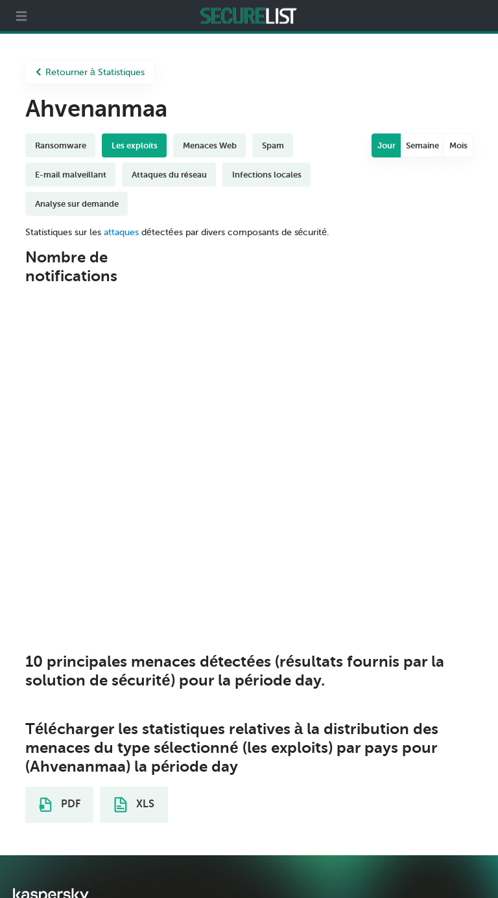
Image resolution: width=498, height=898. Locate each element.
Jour (386, 145)
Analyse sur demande (77, 204)
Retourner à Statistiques (90, 72)
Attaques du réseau (169, 174)
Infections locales (267, 174)
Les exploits (135, 145)
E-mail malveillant (70, 174)
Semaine (422, 145)
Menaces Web (210, 145)
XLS (134, 805)
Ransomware (60, 145)
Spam (273, 145)
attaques (121, 232)
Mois (458, 145)
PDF (59, 805)
